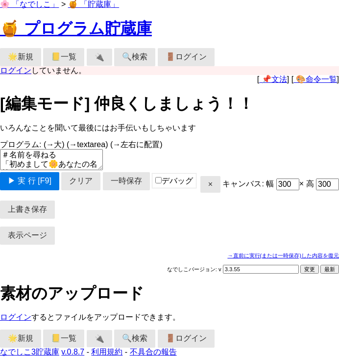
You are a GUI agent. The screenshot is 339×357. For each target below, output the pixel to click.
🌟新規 (20, 56)
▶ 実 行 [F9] (29, 181)
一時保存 (126, 181)
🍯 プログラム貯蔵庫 (76, 28)
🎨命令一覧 (315, 79)
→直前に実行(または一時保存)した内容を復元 (283, 255)
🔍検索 (134, 56)
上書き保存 (27, 209)
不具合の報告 (153, 352)
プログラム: (81, 144)
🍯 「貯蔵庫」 (93, 4)
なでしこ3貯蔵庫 (29, 352)
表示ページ (27, 235)
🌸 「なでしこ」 (29, 4)
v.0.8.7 (72, 352)
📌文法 (273, 79)
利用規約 (106, 352)
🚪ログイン (186, 56)
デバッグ (174, 181)
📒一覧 (63, 56)
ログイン (15, 70)
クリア (81, 181)
